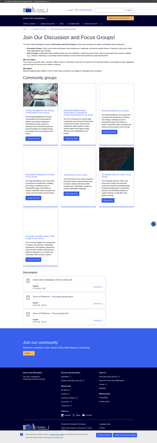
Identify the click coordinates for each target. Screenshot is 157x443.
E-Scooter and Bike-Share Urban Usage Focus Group (40, 237)
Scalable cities (74, 24)
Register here (108, 200)
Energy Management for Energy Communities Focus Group (40, 111)
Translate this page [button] (85, 10)
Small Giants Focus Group (75, 175)
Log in (70, 10)
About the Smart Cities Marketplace (111, 380)
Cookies (102, 428)
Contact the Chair (33, 139)
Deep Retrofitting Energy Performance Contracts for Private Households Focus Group (78, 112)
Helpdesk (102, 388)
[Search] (109, 10)
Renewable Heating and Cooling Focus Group (40, 175)
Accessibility (103, 398)
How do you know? (41, 1)
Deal (61, 24)
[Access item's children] (38, 23)
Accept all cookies (104, 435)
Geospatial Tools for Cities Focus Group (116, 175)
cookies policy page (57, 434)
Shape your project (47, 24)
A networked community (38, 29)
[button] (76, 10)
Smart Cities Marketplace (32, 373)
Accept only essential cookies (125, 435)
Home (26, 24)
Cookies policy (104, 401)
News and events (91, 24)
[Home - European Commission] (37, 9)
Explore (32, 24)
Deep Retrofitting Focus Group (115, 111)
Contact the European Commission (73, 424)
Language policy (105, 424)
